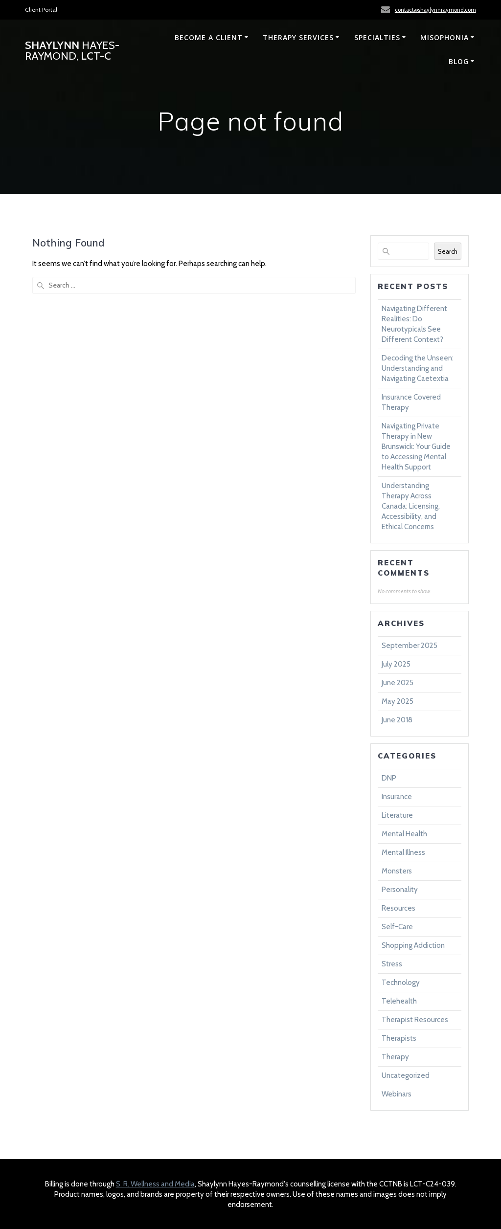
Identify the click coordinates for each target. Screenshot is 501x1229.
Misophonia (444, 37)
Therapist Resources (415, 1019)
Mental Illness (403, 852)
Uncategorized (406, 1075)
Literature (397, 815)
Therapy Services (298, 37)
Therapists (399, 1038)
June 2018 (397, 719)
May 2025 (397, 701)
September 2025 (409, 645)
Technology (401, 982)
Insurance (397, 796)
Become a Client (209, 37)
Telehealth (399, 1001)
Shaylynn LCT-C (72, 51)
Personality (400, 889)
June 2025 (397, 682)
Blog (459, 61)
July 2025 (396, 664)
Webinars (396, 1094)
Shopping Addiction (413, 945)
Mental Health (404, 833)
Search (447, 251)
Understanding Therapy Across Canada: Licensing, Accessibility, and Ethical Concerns (411, 506)
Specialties (377, 37)
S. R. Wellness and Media (155, 1184)
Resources (398, 908)
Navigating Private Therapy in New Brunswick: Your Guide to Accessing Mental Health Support (416, 446)
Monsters (397, 871)
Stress (392, 964)
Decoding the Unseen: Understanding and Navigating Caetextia (418, 368)
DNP (389, 778)
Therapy (395, 1056)
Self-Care (397, 926)
